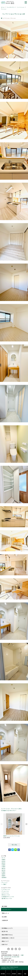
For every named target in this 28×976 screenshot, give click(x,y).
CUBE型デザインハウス (8, 896)
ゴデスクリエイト (11, 968)
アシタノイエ (5, 891)
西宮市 (3, 863)
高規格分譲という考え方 (8, 938)
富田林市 (4, 877)
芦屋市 (3, 872)
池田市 (3, 874)
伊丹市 (3, 861)
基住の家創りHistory (7, 934)
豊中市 (3, 868)
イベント (8, 973)
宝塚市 (3, 865)
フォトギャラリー (6, 909)
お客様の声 (5, 920)
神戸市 (3, 870)
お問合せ (20, 973)
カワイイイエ (5, 893)
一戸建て (4, 884)
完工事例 (4, 917)
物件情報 (3, 973)
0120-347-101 (7, 956)
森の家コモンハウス (7, 898)
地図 (22, 955)
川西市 (3, 866)
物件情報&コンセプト (7, 928)
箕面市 (3, 875)
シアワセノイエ (6, 889)
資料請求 (14, 973)
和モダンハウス (6, 894)
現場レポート (5, 913)
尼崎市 (3, 859)
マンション (5, 882)
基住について (5, 941)
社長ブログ (5, 944)
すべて (3, 857)
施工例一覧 (5, 931)
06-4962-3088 (15, 956)
